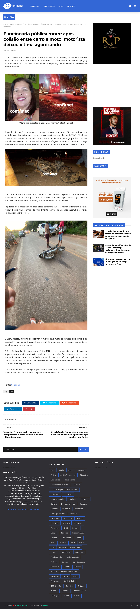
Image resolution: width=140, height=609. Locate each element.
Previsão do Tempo (69, 571)
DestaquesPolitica (58, 513)
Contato (71, 6)
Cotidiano (72, 499)
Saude (65, 576)
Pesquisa (66, 567)
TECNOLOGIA (56, 586)
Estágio (54, 533)
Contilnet (15, 384)
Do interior (55, 518)
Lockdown (79, 552)
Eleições (66, 523)
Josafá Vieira (75, 547)
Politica (54, 571)
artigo (53, 475)
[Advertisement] (112, 86)
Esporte (75, 528)
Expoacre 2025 (78, 533)
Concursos (68, 494)
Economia (68, 518)
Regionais (55, 576)
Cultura (54, 504)
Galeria (63, 542)
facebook (83, 449)
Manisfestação (56, 557)
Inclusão (62, 547)
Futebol (79, 538)
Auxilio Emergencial (68, 475)
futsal (53, 542)
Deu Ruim (73, 513)
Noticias (34, 6)
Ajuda (61, 470)
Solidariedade (69, 581)
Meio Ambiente (73, 557)
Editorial (80, 518)
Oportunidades (79, 562)
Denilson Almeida (68, 504)
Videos (77, 595)
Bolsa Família (70, 480)
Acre (60, 6)
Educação (55, 523)
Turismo (54, 591)
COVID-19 (84, 499)
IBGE (53, 547)
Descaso (54, 509)
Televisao (69, 586)
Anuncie (22, 509)
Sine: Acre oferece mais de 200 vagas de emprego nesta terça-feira (117, 261)
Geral (72, 542)
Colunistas (55, 494)
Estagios (64, 533)
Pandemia (55, 567)
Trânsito (81, 586)
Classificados (72, 489)
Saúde (75, 576)
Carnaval (76, 484)
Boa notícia (55, 480)
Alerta (70, 470)
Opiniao (65, 562)
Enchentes (55, 528)
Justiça (53, 552)
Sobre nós (11, 509)
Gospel (82, 542)
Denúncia (83, 504)
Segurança (55, 581)
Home (5, 24)
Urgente (65, 591)
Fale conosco (34, 509)
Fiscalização (66, 538)
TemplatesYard (23, 605)
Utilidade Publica (79, 591)
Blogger (45, 605)
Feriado (54, 538)
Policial (78, 567)
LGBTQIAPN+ (66, 552)
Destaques (49, 6)
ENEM (65, 528)
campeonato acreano (59, 484)
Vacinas (67, 595)
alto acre (81, 470)
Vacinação (55, 595)
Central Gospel (57, 489)
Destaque (66, 509)
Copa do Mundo (57, 499)
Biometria (84, 475)
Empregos (78, 523)
